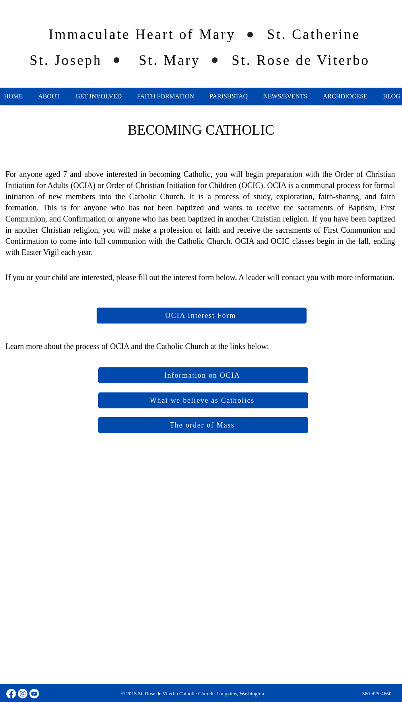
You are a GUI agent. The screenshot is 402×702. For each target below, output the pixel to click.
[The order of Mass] (203, 425)
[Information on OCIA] (203, 375)
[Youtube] (34, 693)
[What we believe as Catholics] (203, 400)
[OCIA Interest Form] (202, 316)
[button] (49, 96)
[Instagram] (22, 693)
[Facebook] (11, 693)
